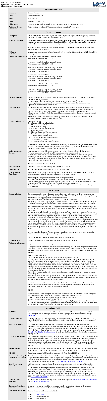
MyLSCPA (31, 315)
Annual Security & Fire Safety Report (85, 379)
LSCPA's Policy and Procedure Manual (69, 361)
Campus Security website (41, 381)
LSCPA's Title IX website (39, 377)
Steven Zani (40, 394)
